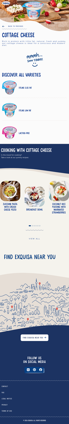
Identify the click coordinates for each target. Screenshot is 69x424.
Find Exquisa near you (33, 338)
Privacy (5, 405)
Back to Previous (15, 26)
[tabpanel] (34, 202)
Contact (5, 386)
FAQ (3, 393)
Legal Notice (7, 399)
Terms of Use (7, 411)
